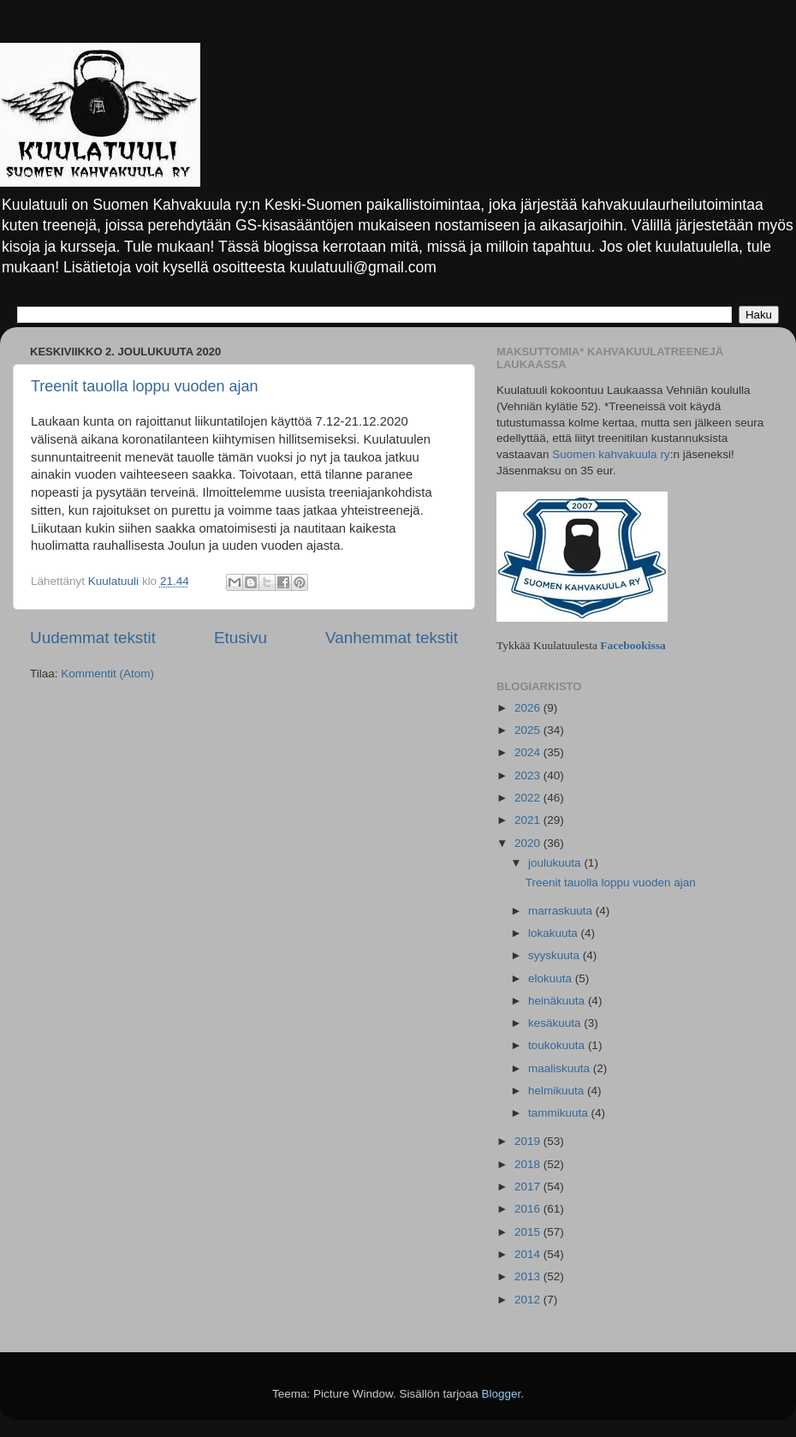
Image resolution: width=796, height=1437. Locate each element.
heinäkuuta (558, 1000)
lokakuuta (554, 933)
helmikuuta (557, 1090)
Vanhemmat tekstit (391, 638)
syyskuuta (555, 955)
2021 (529, 820)
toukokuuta (558, 1045)
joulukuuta (556, 862)
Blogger (501, 1393)
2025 (529, 730)
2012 (529, 1299)
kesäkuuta (556, 1023)
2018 (529, 1164)
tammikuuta (559, 1112)
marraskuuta (562, 910)
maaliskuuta (560, 1068)
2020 (529, 843)
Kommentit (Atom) (107, 673)
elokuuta (551, 978)
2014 (529, 1254)
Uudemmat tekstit (93, 638)
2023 (529, 775)
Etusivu (240, 638)
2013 (529, 1276)
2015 (529, 1231)
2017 (529, 1186)
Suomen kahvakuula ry (610, 454)
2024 (529, 752)
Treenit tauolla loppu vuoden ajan (144, 386)
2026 (529, 707)
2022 (529, 797)
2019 (529, 1141)
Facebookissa (633, 645)
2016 (529, 1208)
